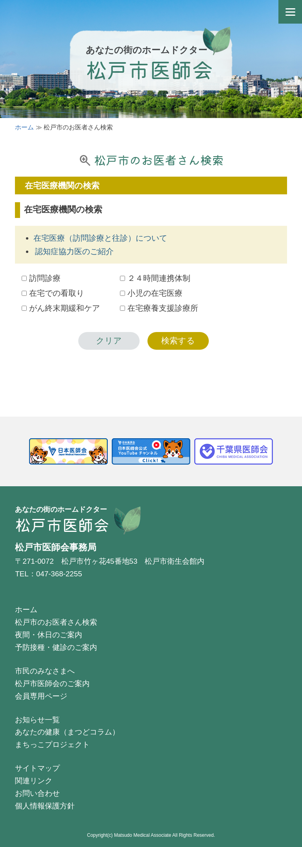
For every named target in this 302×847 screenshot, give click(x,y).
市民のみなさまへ (45, 671)
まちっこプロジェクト (52, 744)
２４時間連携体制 (155, 278)
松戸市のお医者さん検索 (56, 622)
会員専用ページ (41, 696)
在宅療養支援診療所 (159, 308)
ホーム (24, 127)
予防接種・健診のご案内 (56, 647)
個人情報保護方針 (45, 806)
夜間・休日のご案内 (48, 635)
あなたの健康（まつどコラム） (67, 732)
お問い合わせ (37, 793)
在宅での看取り (53, 293)
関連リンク (33, 781)
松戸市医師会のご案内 (52, 683)
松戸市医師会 (149, 69)
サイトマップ (37, 768)
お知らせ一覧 (37, 720)
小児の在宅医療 (151, 293)
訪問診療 (41, 278)
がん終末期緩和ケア (61, 308)
